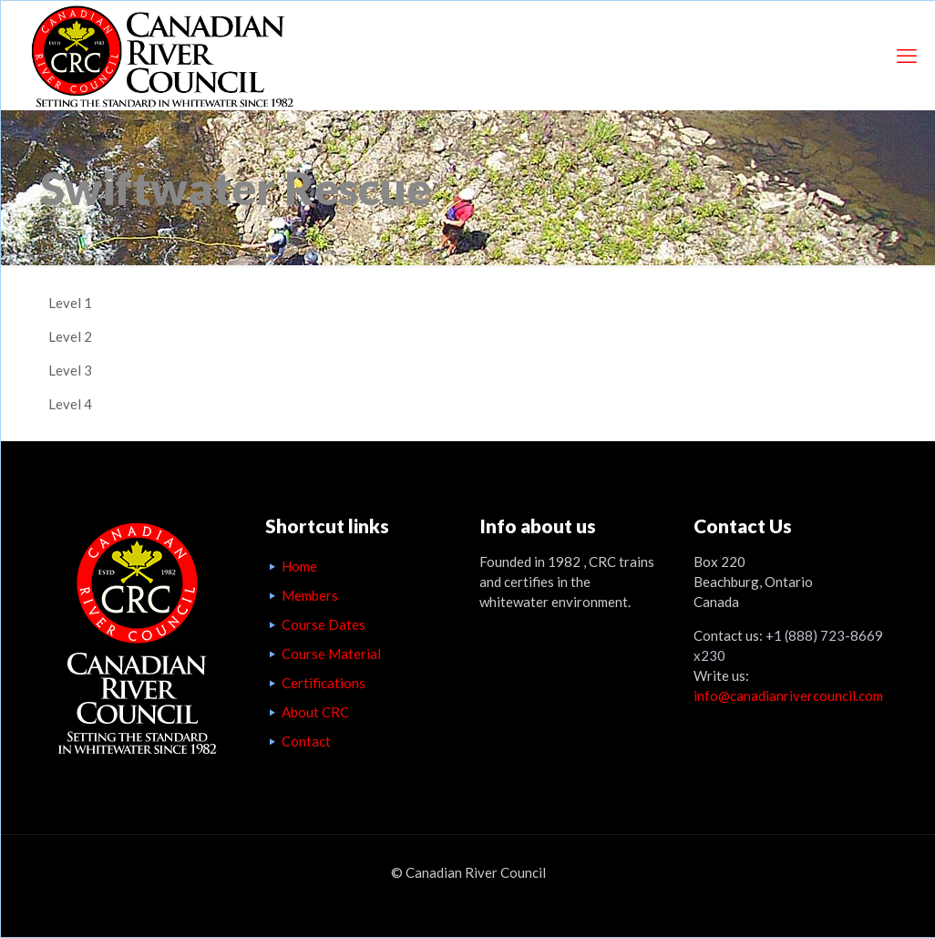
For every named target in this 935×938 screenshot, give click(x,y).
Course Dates (323, 624)
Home (299, 566)
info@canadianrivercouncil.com (788, 695)
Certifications (323, 683)
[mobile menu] (906, 55)
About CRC (315, 712)
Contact (306, 741)
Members (310, 595)
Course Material (331, 653)
